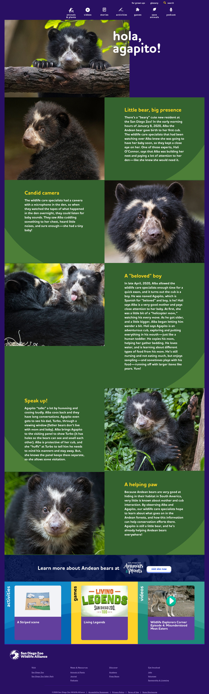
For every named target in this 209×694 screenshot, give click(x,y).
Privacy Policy (118, 692)
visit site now (159, 569)
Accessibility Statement (98, 692)
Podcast (171, 15)
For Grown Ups (138, 3)
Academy (113, 672)
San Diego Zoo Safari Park (42, 676)
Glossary (154, 3)
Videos (87, 15)
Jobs (150, 672)
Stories (104, 15)
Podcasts (74, 680)
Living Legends (94, 622)
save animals (154, 15)
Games (137, 15)
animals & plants (71, 15)
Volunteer (152, 676)
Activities (121, 15)
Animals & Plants (77, 672)
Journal (73, 676)
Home (28, 11)
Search (171, 3)
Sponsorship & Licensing (158, 680)
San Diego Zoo (38, 672)
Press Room (114, 676)
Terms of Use (133, 692)
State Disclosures (149, 692)
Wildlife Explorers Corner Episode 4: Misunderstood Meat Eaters (168, 625)
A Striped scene (28, 622)
